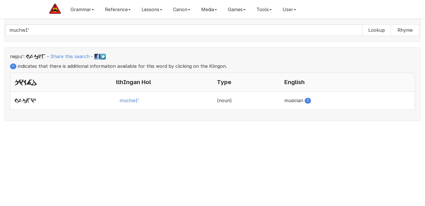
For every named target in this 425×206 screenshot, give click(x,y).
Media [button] (209, 9)
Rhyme (405, 30)
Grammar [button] (82, 9)
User (289, 9)
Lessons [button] (152, 9)
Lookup (376, 30)
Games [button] (237, 9)
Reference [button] (118, 9)
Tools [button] (264, 9)
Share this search (69, 56)
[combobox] (184, 30)
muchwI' (129, 100)
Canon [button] (181, 9)
